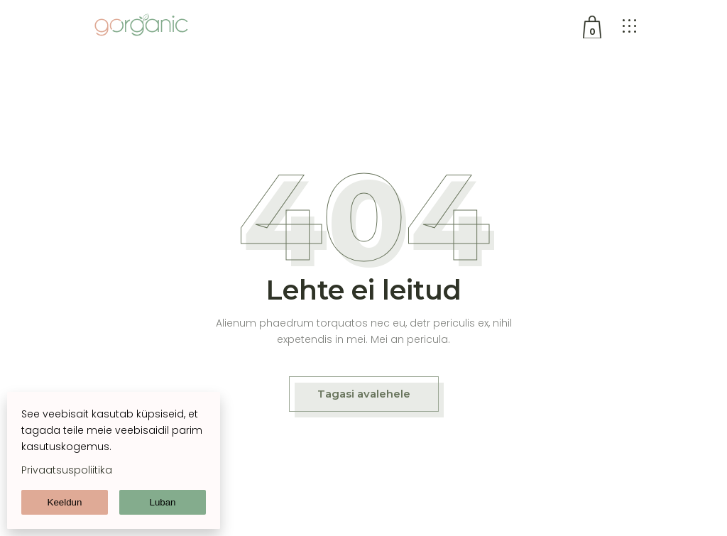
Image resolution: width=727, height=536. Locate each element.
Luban (162, 502)
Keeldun (65, 502)
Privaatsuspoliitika (66, 470)
